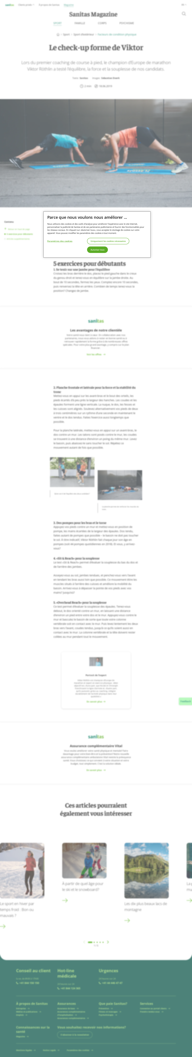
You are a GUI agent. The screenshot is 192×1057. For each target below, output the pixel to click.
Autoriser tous (97, 249)
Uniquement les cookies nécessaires (108, 241)
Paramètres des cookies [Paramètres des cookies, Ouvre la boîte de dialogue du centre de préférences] (60, 241)
